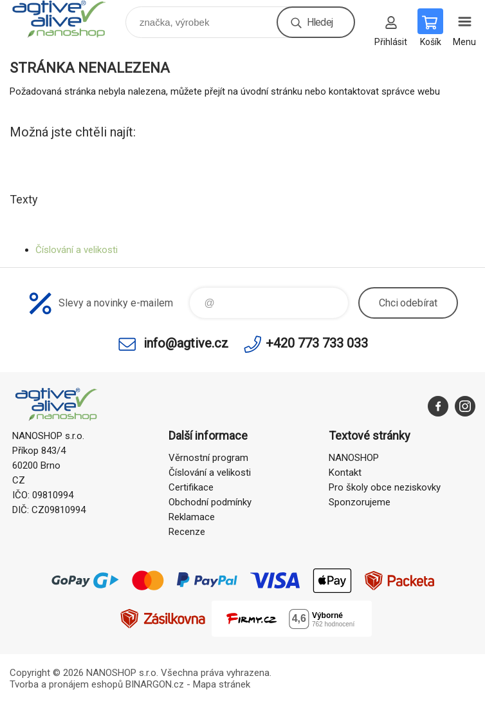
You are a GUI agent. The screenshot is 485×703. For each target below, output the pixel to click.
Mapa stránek (221, 684)
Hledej (320, 22)
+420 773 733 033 (317, 343)
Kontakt (345, 472)
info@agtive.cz (185, 343)
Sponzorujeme (359, 502)
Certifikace (191, 487)
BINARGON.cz (154, 684)
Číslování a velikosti (76, 250)
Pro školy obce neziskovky (385, 487)
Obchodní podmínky (210, 502)
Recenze (187, 532)
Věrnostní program (208, 458)
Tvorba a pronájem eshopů (66, 684)
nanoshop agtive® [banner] (67, 19)
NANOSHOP (354, 458)
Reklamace (192, 517)
